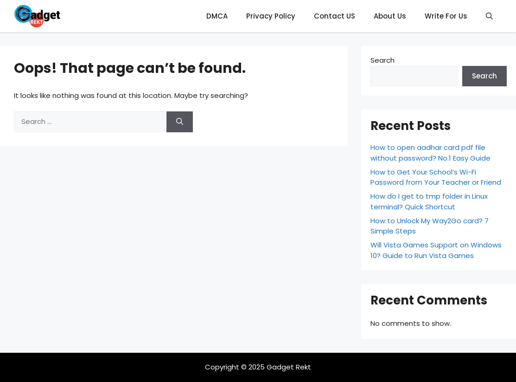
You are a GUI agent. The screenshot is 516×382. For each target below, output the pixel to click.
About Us (390, 16)
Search (382, 60)
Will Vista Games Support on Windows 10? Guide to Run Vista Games (436, 250)
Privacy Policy (270, 16)
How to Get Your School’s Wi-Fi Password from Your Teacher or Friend (435, 177)
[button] (489, 16)
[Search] (179, 121)
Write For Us (446, 16)
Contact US (334, 16)
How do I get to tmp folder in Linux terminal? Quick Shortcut (429, 201)
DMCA (217, 16)
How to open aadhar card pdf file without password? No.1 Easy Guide (430, 152)
